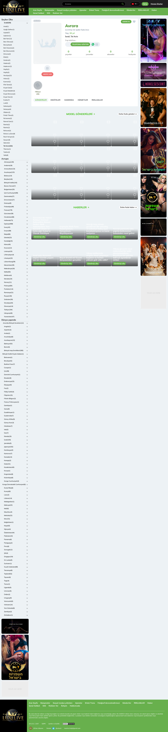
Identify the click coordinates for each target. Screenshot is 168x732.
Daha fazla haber (128, 208)
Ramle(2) (6, 127)
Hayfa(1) (6, 69)
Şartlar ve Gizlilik (54, 724)
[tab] (41, 100)
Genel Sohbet (38, 13)
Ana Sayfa (37, 10)
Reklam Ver (58, 13)
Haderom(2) (7, 66)
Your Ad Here (15, 689)
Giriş (145, 4)
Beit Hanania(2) (8, 48)
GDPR (44, 724)
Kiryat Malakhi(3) (9, 91)
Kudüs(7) (6, 100)
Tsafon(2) (6, 152)
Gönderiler (131, 10)
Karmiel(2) (7, 82)
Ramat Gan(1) (8, 121)
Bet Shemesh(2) (8, 51)
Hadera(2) (6, 63)
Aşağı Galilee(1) (8, 29)
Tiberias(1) (7, 149)
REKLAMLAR (143, 10)
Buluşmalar (49, 10)
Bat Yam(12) (7, 39)
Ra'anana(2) (7, 118)
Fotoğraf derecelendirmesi (113, 10)
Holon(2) (6, 78)
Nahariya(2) (7, 106)
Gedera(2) (6, 60)
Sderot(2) (6, 143)
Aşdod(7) (6, 32)
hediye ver (47, 74)
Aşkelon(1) (7, 36)
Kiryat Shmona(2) (9, 94)
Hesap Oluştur (157, 4)
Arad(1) (6, 26)
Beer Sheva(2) (8, 42)
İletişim (64, 706)
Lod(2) (5, 103)
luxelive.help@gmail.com (72, 728)
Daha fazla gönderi (128, 115)
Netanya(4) (7, 109)
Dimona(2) (7, 54)
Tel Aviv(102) (8, 146)
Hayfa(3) (6, 72)
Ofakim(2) (6, 112)
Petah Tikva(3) (8, 115)
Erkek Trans (94, 10)
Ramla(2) (6, 124)
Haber (154, 10)
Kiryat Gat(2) (7, 88)
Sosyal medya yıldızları (67, 10)
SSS (48, 13)
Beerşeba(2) (7, 45)
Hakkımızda (75, 706)
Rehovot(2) (7, 130)
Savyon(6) (6, 140)
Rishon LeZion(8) (9, 134)
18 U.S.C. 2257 (34, 724)
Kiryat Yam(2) (8, 97)
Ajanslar (83, 10)
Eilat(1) (5, 57)
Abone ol (125, 22)
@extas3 (56, 728)
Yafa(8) (5, 155)
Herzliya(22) (7, 75)
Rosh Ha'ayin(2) (8, 137)
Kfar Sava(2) (7, 85)
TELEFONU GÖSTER (80, 45)
